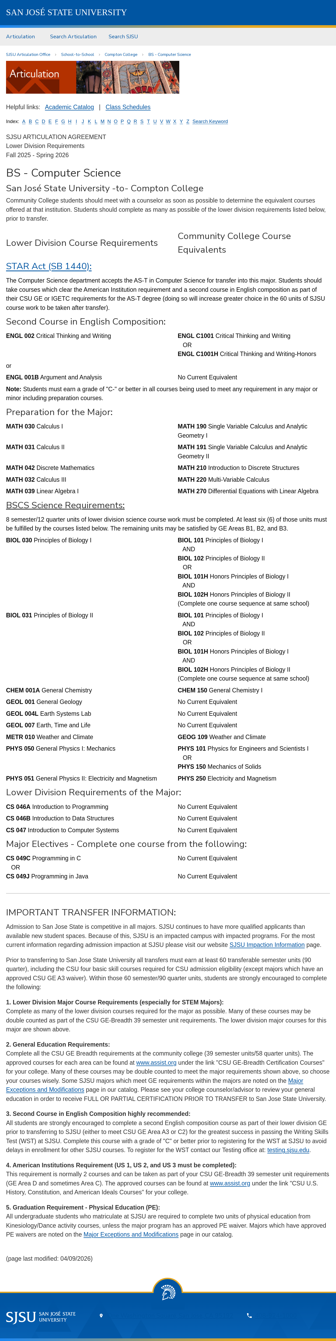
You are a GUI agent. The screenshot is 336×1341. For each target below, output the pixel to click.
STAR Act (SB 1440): (49, 266)
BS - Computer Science (169, 54)
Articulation (20, 36)
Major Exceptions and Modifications (130, 1234)
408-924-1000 (276, 1316)
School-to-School (77, 54)
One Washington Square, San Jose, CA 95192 (170, 1316)
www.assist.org (156, 1062)
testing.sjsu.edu (288, 1150)
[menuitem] (22, 37)
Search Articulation (73, 36)
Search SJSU (123, 36)
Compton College (121, 54)
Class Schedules (128, 107)
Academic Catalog (69, 107)
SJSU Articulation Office (28, 54)
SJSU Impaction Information (266, 944)
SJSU (66, 12)
